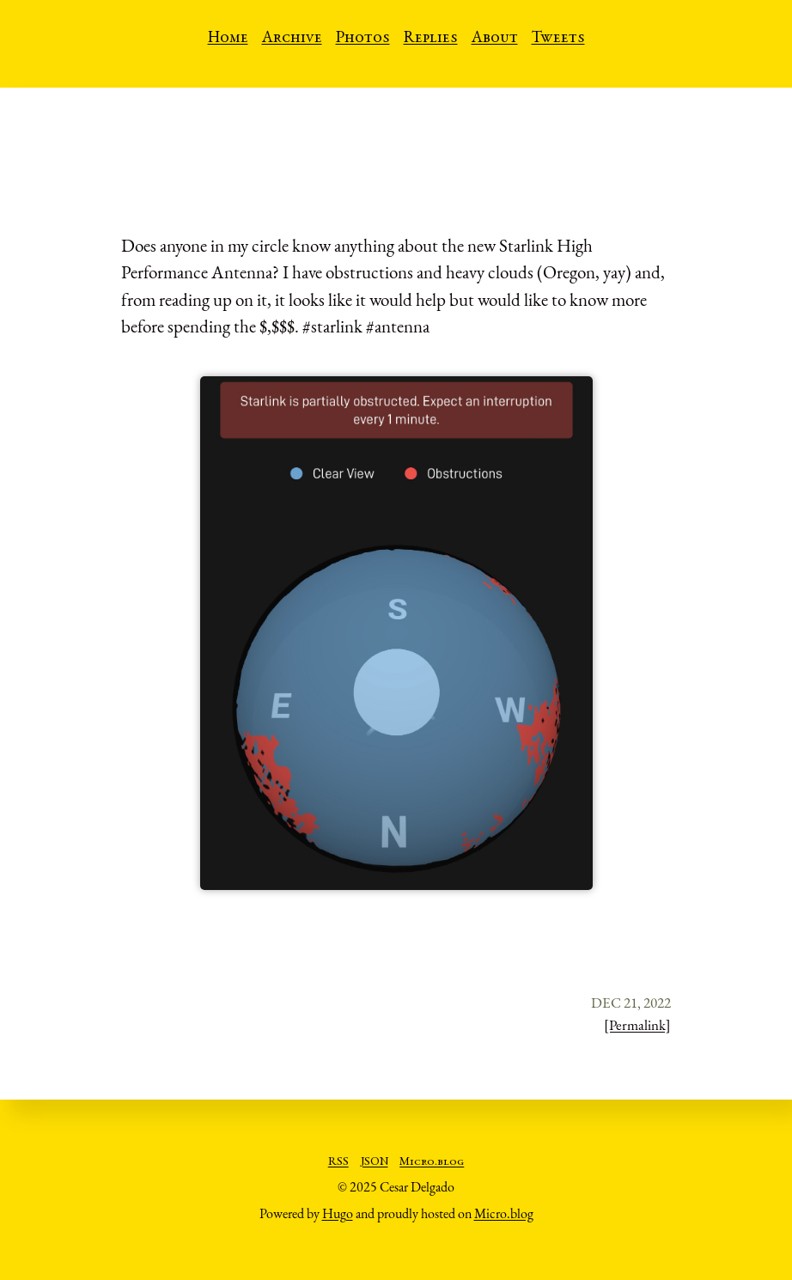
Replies (431, 38)
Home (228, 38)
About (495, 38)
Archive (292, 38)
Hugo (337, 1213)
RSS (338, 1162)
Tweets (558, 38)
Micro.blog (431, 1162)
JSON (374, 1162)
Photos (363, 38)
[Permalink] (637, 1024)
